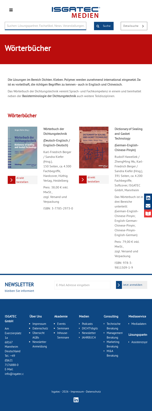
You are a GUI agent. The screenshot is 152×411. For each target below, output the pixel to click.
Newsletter (89, 333)
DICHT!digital (90, 328)
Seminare (63, 328)
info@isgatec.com (16, 374)
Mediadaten (138, 324)
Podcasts (87, 324)
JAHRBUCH (89, 337)
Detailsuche (135, 26)
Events (61, 324)
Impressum (39, 324)
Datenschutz (40, 328)
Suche (102, 26)
